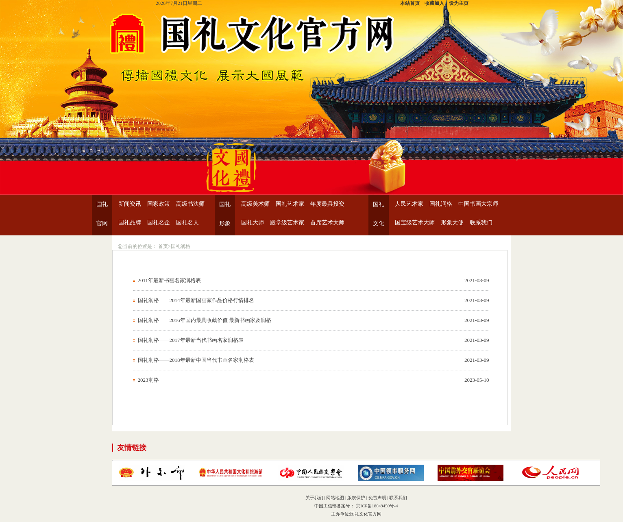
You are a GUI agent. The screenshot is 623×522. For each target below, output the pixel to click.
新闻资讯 (129, 204)
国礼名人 (187, 223)
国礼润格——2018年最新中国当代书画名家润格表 (196, 360)
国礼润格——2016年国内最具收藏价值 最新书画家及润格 (204, 320)
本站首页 (410, 3)
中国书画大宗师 (478, 204)
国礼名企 (158, 223)
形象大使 (452, 223)
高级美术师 (255, 204)
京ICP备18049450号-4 (376, 505)
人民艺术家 (409, 204)
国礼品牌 (129, 223)
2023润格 (148, 380)
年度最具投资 (327, 204)
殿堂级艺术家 (287, 223)
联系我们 (481, 223)
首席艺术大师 (327, 223)
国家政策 (158, 204)
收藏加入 (434, 3)
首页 (163, 246)
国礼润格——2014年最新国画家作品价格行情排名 (196, 300)
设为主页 (458, 3)
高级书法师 (190, 204)
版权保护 (356, 497)
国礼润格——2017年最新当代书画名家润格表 (191, 340)
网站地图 (335, 497)
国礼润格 (440, 204)
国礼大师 (252, 223)
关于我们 (314, 497)
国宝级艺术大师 (415, 223)
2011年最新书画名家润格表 (169, 280)
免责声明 (377, 497)
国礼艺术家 (290, 204)
